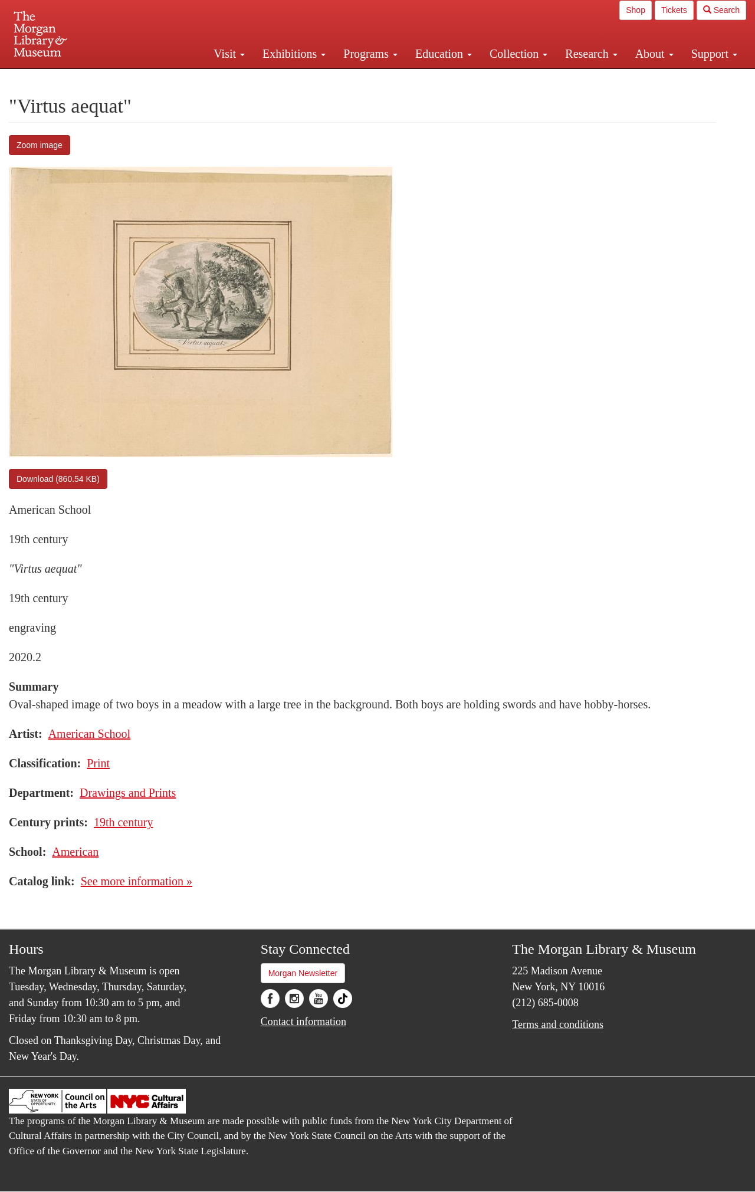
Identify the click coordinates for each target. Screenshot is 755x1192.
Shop (635, 10)
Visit (229, 53)
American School (89, 733)
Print (98, 763)
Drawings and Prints (128, 792)
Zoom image (40, 145)
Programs (370, 53)
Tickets (674, 10)
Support (714, 53)
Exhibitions (294, 53)
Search (721, 10)
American (75, 851)
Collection (518, 53)
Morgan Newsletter (303, 973)
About (654, 53)
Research (591, 53)
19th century (123, 822)
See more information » (136, 881)
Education (443, 53)
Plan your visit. (237, 79)
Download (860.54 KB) (58, 479)
